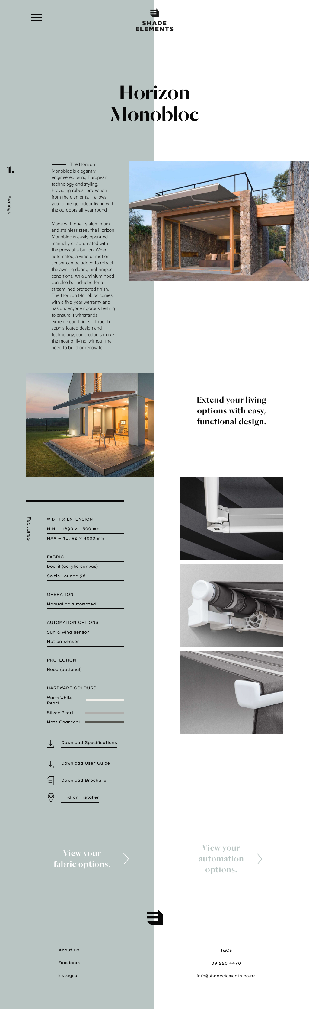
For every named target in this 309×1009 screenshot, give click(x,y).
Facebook (69, 962)
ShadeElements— (154, 19)
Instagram (69, 975)
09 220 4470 (226, 963)
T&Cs (226, 950)
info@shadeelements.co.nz (226, 976)
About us (69, 950)
